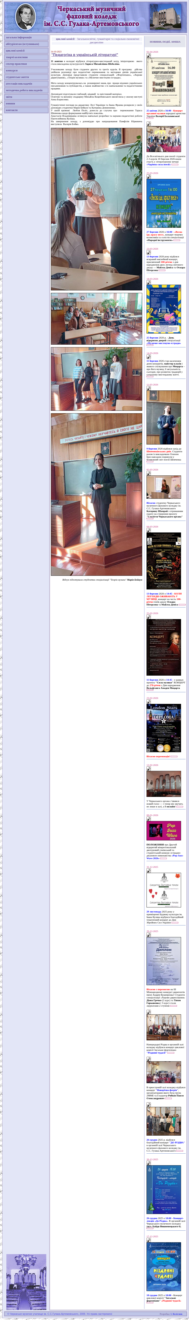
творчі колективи (17, 57)
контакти (11, 110)
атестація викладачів (19, 83)
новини (10, 103)
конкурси (11, 70)
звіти (9, 96)
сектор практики (16, 63)
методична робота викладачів (24, 90)
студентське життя (17, 77)
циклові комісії (15, 50)
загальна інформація (19, 37)
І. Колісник (176, 1313)
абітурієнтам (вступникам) (22, 44)
